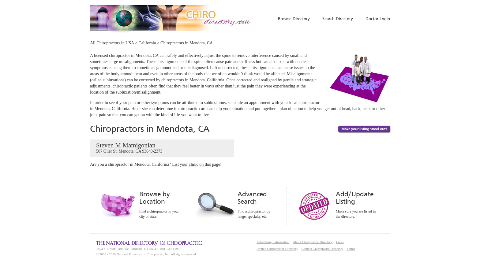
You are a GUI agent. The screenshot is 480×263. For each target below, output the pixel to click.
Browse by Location (154, 197)
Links (339, 242)
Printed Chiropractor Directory (277, 248)
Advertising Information (273, 242)
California (147, 43)
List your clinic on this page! (196, 164)
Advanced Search (252, 197)
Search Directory (337, 18)
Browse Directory (294, 18)
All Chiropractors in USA (112, 43)
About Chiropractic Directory (312, 242)
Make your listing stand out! (364, 129)
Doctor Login (378, 18)
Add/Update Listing (354, 197)
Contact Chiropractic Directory (322, 248)
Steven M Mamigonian (162, 148)
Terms (351, 248)
